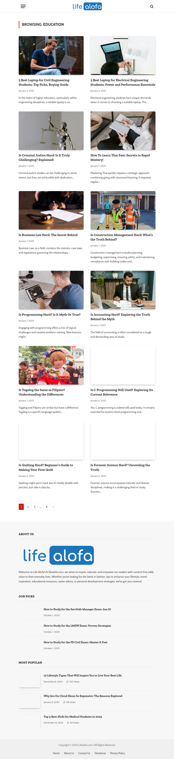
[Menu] (23, 6)
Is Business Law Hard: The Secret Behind (48, 235)
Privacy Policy (117, 753)
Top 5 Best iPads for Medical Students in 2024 (73, 716)
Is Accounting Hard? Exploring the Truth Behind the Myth (120, 317)
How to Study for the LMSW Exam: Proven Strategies (77, 625)
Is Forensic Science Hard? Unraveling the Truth (120, 467)
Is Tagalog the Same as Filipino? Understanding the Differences (42, 392)
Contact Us (84, 753)
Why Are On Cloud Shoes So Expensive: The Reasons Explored (83, 696)
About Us (69, 753)
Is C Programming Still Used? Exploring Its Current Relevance (122, 392)
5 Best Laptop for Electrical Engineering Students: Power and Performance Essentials (123, 82)
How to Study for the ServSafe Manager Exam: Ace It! (77, 609)
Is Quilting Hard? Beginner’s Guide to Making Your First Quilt (46, 467)
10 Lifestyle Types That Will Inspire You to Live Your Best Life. (83, 675)
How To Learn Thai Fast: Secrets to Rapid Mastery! (120, 157)
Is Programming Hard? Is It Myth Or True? (50, 314)
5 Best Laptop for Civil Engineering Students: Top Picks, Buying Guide (44, 82)
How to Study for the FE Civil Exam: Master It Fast (76, 642)
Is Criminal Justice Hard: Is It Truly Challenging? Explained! (44, 157)
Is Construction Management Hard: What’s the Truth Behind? (122, 237)
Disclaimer (100, 753)
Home (56, 753)
